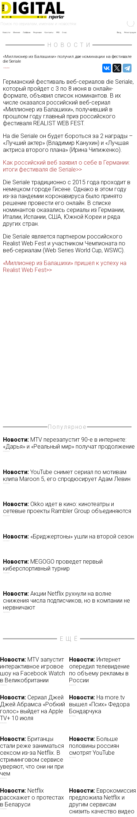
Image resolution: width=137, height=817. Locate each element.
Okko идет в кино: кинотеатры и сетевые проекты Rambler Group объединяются (69, 509)
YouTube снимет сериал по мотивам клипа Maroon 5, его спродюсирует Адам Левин (69, 477)
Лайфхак (26, 32)
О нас (64, 32)
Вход (119, 32)
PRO (58, 32)
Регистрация (130, 32)
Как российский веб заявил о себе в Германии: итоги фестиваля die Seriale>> (66, 166)
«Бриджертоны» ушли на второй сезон (69, 537)
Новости (6, 32)
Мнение (16, 32)
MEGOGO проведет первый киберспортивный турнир (69, 566)
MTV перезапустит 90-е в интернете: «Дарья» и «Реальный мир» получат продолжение (69, 444)
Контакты (49, 32)
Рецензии (37, 32)
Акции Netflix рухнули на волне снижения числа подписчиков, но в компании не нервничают (69, 601)
